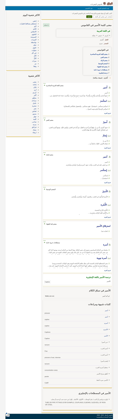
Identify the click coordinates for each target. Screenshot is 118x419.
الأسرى (105, 329)
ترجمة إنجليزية (102, 73)
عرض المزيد (107, 113)
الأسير (105, 336)
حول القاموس (88, 8)
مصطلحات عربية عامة (100, 70)
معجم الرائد (103, 60)
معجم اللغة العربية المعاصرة (98, 54)
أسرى (105, 323)
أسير (105, 310)
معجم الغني (103, 57)
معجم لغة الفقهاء (102, 67)
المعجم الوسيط (102, 63)
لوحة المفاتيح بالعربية (103, 8)
